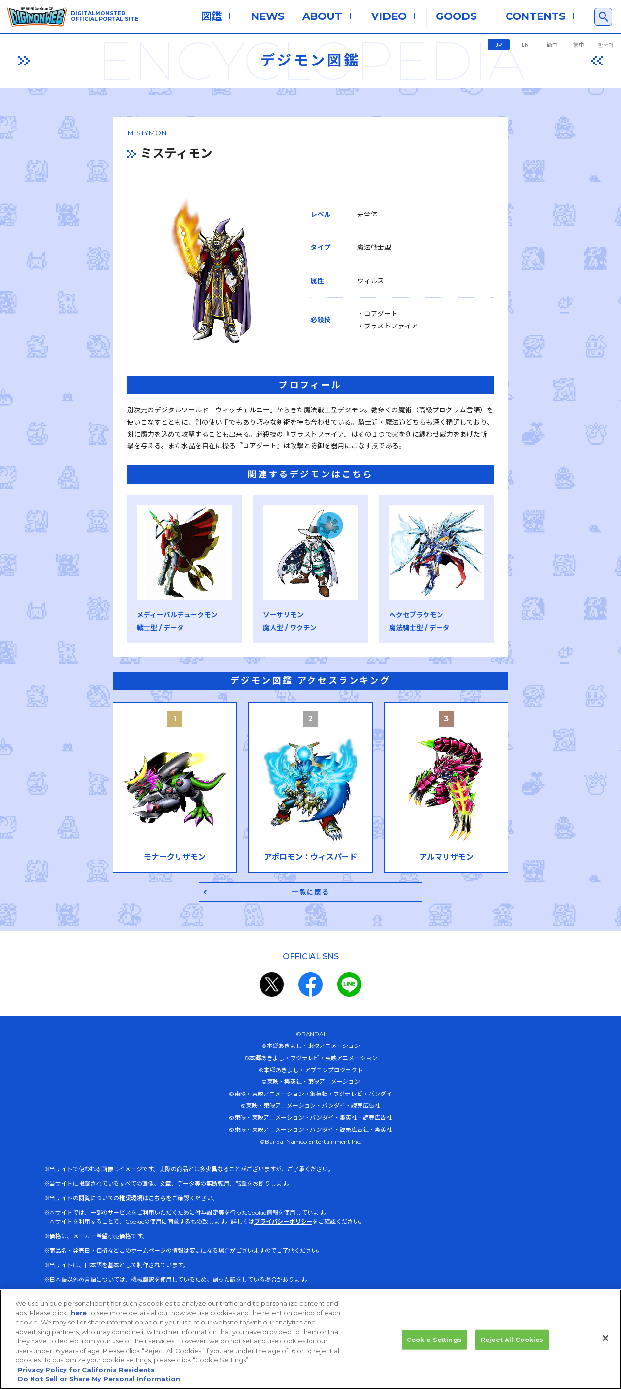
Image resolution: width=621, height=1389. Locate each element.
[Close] (605, 1343)
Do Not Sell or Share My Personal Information (99, 1384)
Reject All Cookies (512, 1344)
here (79, 1318)
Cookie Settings (434, 1344)
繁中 (578, 45)
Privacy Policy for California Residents (86, 1374)
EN (525, 45)
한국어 (606, 45)
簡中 (552, 45)
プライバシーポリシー (283, 1228)
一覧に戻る (311, 898)
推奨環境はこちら (142, 1205)
